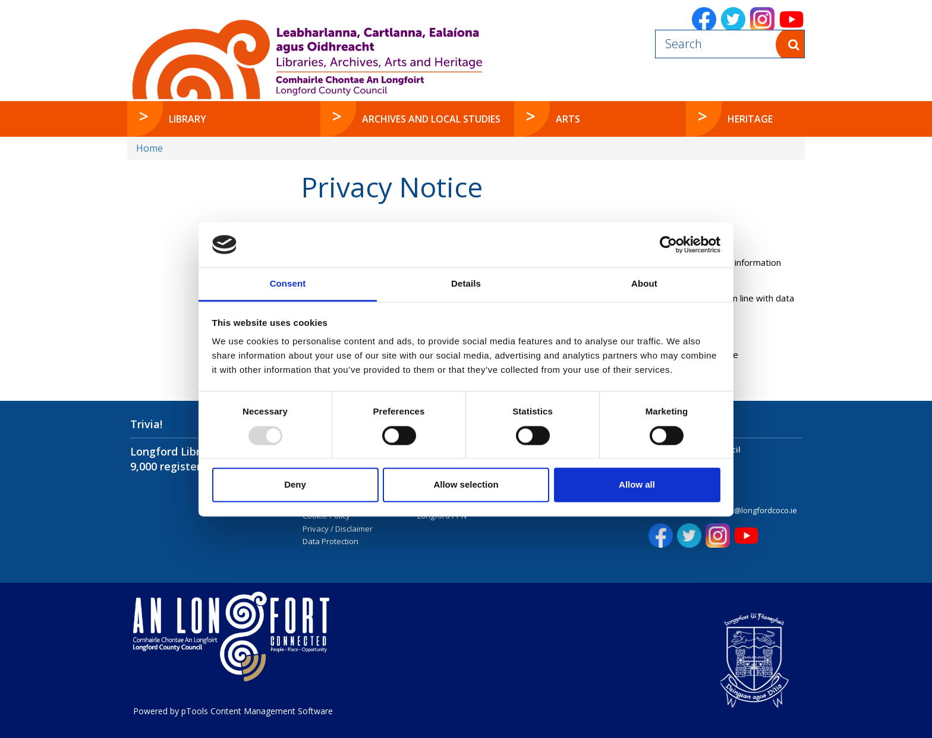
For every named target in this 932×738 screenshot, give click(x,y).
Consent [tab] (288, 284)
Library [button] (187, 118)
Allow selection (465, 485)
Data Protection (330, 541)
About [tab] (644, 284)
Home (149, 148)
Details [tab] (466, 284)
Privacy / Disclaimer (338, 528)
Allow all (637, 485)
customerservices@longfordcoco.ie (733, 510)
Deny (295, 485)
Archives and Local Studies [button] (431, 118)
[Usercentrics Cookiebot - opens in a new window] (668, 244)
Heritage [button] (750, 118)
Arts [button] (568, 118)
